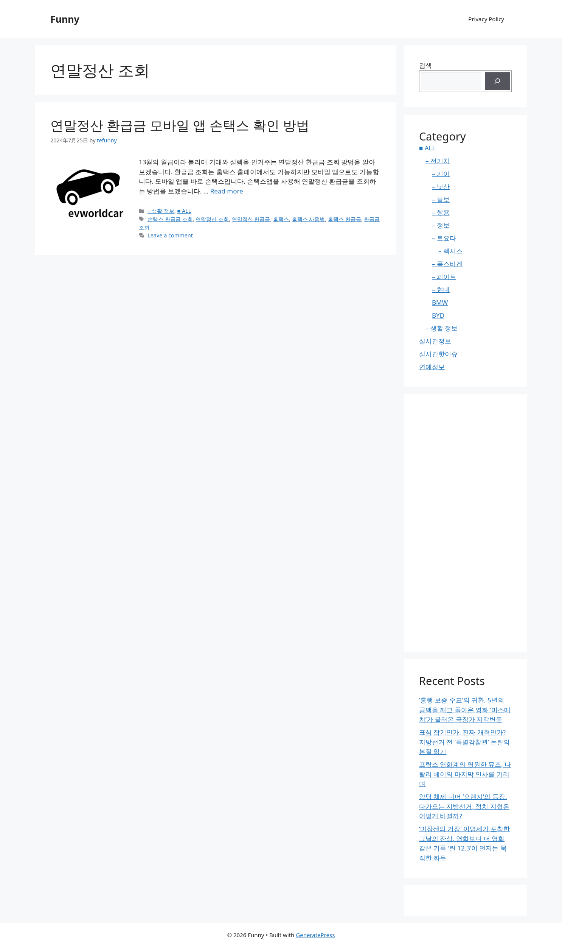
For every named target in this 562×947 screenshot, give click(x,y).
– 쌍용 (441, 212)
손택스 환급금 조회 (170, 219)
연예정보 (432, 366)
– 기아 (441, 173)
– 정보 (441, 225)
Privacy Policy (486, 19)
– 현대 (441, 289)
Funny (64, 18)
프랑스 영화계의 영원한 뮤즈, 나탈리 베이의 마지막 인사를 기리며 (465, 774)
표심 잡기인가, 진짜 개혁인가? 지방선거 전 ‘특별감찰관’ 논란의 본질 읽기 (464, 742)
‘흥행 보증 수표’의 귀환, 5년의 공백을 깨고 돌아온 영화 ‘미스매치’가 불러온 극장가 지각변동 (465, 710)
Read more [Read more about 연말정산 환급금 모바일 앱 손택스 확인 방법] (226, 191)
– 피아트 (444, 276)
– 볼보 (441, 199)
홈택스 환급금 (344, 219)
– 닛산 (441, 186)
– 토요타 (444, 238)
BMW (440, 302)
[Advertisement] (465, 523)
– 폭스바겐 (447, 263)
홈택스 (281, 219)
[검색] (497, 81)
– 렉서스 (450, 251)
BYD (438, 315)
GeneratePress (315, 935)
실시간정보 (435, 341)
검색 (425, 65)
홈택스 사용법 (308, 219)
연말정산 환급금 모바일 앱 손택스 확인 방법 (179, 125)
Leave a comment (170, 235)
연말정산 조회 (212, 219)
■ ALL (184, 210)
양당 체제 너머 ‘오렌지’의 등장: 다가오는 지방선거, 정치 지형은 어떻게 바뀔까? (464, 806)
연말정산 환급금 (251, 219)
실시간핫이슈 (438, 353)
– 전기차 (437, 160)
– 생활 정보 (160, 210)
